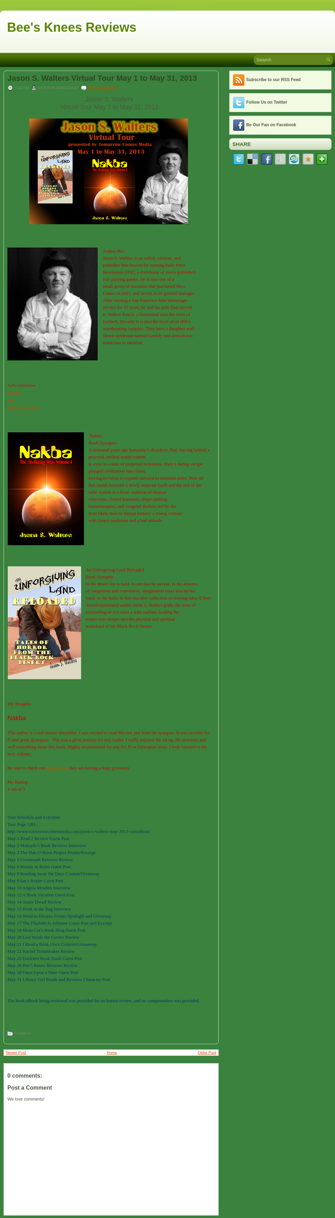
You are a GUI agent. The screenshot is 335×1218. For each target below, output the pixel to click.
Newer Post (16, 1052)
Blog (10, 400)
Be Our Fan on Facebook (271, 124)
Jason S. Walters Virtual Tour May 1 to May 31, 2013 (102, 78)
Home (112, 1052)
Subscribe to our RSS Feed (273, 79)
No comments (102, 88)
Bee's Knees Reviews (71, 27)
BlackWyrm (57, 768)
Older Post (207, 1052)
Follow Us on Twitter (266, 102)
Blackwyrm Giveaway (23, 407)
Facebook (14, 393)
